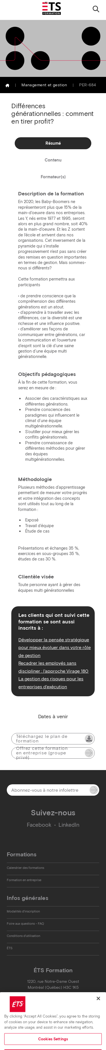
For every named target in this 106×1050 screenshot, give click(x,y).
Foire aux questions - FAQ (25, 924)
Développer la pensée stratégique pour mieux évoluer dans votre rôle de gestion (54, 647)
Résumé (53, 143)
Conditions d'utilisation (23, 936)
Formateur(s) (53, 176)
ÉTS (9, 948)
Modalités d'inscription (23, 911)
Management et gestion (44, 85)
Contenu (53, 160)
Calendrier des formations (25, 868)
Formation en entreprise (24, 880)
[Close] (98, 1004)
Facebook (39, 825)
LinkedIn (69, 825)
